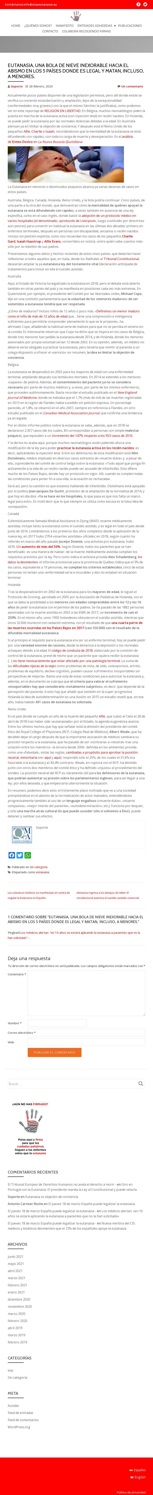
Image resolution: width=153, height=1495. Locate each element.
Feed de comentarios (23, 1403)
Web (11, 1025)
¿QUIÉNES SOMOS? (38, 26)
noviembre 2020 (20, 1290)
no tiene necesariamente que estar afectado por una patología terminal (66, 644)
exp (10, 1354)
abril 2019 (15, 1311)
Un (38, 530)
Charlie (36, 115)
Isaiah (49, 115)
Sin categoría (38, 850)
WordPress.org (19, 1410)
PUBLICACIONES (130, 26)
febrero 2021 (17, 1268)
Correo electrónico (22, 1016)
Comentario (17, 957)
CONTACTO (50, 31)
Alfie (27, 115)
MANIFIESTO (65, 26)
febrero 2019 (17, 1325)
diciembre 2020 (19, 1283)
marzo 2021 (16, 1261)
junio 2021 (15, 1240)
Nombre (15, 1006)
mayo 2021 (16, 1247)
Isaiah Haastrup (29, 225)
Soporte (17, 70)
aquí (47, 741)
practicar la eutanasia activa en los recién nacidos (95, 431)
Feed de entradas (20, 1396)
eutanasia (42, 855)
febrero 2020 (17, 1304)
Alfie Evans (52, 225)
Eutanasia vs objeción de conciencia (51, 1180)
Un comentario (130, 69)
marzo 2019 (16, 1318)
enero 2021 (16, 1275)
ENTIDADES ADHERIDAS (94, 26)
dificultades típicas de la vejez (34, 649)
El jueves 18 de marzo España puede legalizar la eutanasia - (52, 1194)
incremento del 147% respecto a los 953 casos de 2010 (92, 419)
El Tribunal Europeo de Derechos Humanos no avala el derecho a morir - (62, 1168)
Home (15, 26)
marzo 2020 (16, 1297)
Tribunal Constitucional (121, 242)
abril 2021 (15, 1254)
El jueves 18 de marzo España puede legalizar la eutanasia (91, 1187)
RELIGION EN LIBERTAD (62, 94)
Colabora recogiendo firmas (86, 31)
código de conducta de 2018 (72, 634)
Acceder (13, 1389)
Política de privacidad (131, 1458)
